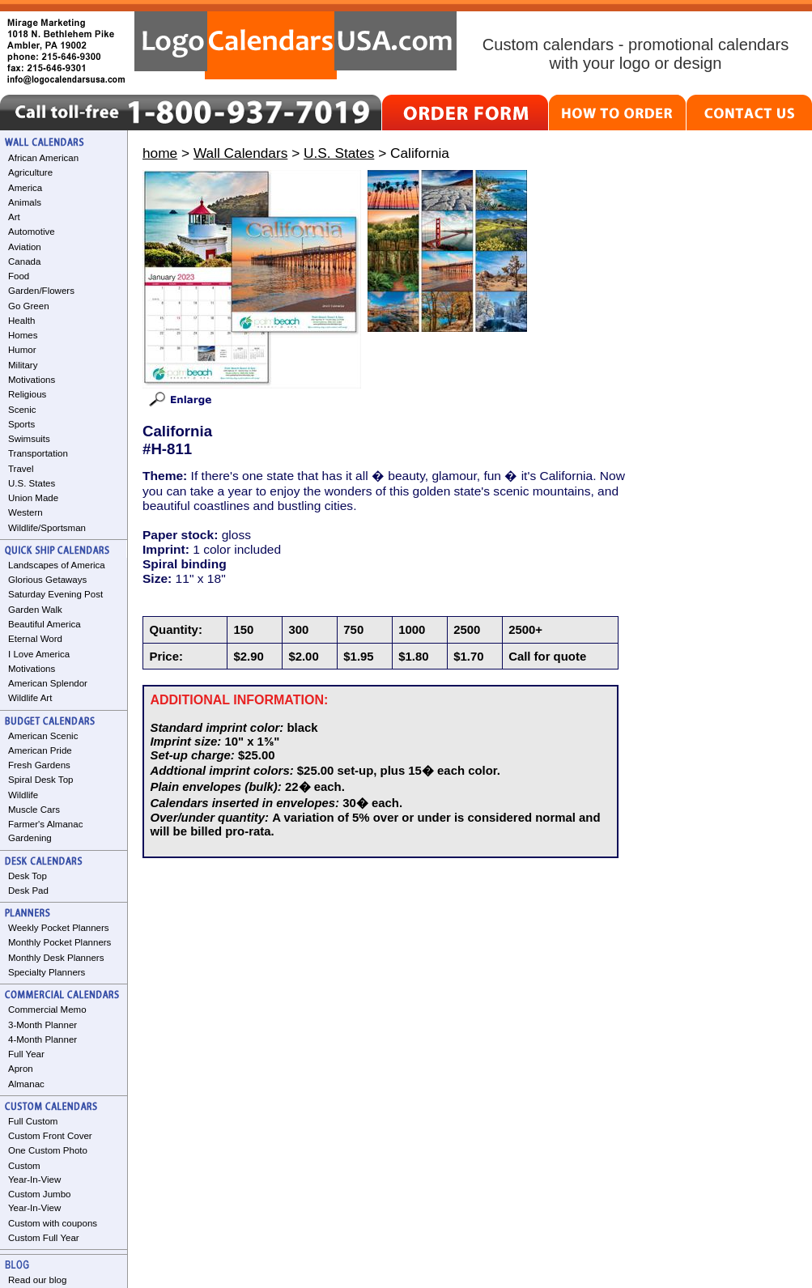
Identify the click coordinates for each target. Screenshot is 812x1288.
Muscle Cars (34, 809)
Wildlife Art (30, 698)
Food (18, 276)
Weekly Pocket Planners (58, 928)
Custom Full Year (43, 1238)
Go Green (28, 306)
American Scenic (43, 736)
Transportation (38, 453)
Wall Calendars (240, 153)
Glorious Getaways (47, 579)
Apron (20, 1068)
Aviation (24, 247)
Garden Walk (35, 609)
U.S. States (31, 483)
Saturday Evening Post (55, 594)
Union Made (33, 498)
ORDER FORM (465, 112)
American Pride (40, 750)
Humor (22, 350)
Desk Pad (28, 890)
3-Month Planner (42, 1025)
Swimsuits (29, 439)
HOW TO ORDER (617, 112)
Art (14, 217)
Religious (27, 394)
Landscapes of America (56, 565)
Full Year (26, 1054)
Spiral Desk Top (40, 779)
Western (25, 512)
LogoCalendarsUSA (295, 45)
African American (43, 158)
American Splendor (47, 683)
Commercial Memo (47, 1009)
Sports (21, 424)
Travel (21, 469)
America (25, 188)
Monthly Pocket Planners (59, 942)
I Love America (39, 654)
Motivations (31, 380)
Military (22, 365)
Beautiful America (44, 624)
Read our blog (37, 1280)
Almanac (26, 1084)
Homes (22, 335)
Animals (24, 202)
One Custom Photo (47, 1150)
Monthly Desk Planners (56, 958)
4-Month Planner (42, 1039)
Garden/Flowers (41, 290)
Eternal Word (35, 639)
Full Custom (32, 1121)
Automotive (31, 231)
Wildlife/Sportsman (47, 528)
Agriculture (30, 172)
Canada (24, 261)
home (159, 153)
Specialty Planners (46, 972)
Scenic (22, 409)
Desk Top (27, 876)
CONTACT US (749, 112)
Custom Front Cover (50, 1136)
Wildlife (23, 795)
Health (21, 320)
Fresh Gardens (39, 765)
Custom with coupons (52, 1223)
